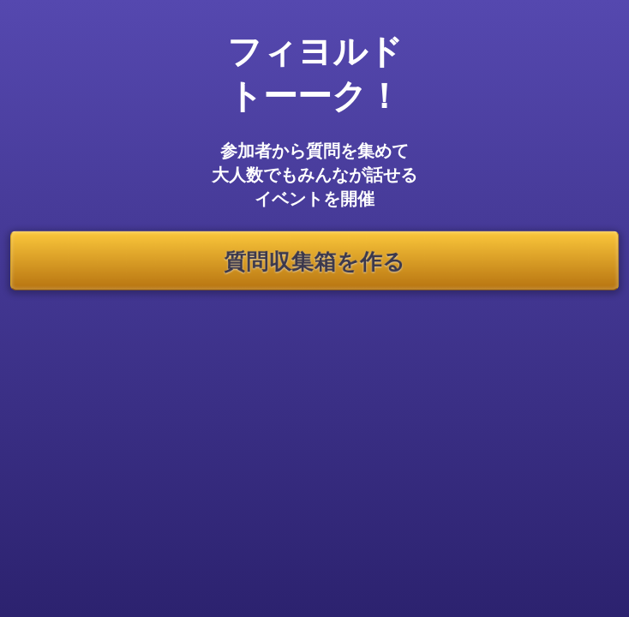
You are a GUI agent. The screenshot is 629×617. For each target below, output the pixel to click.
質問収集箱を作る (314, 260)
